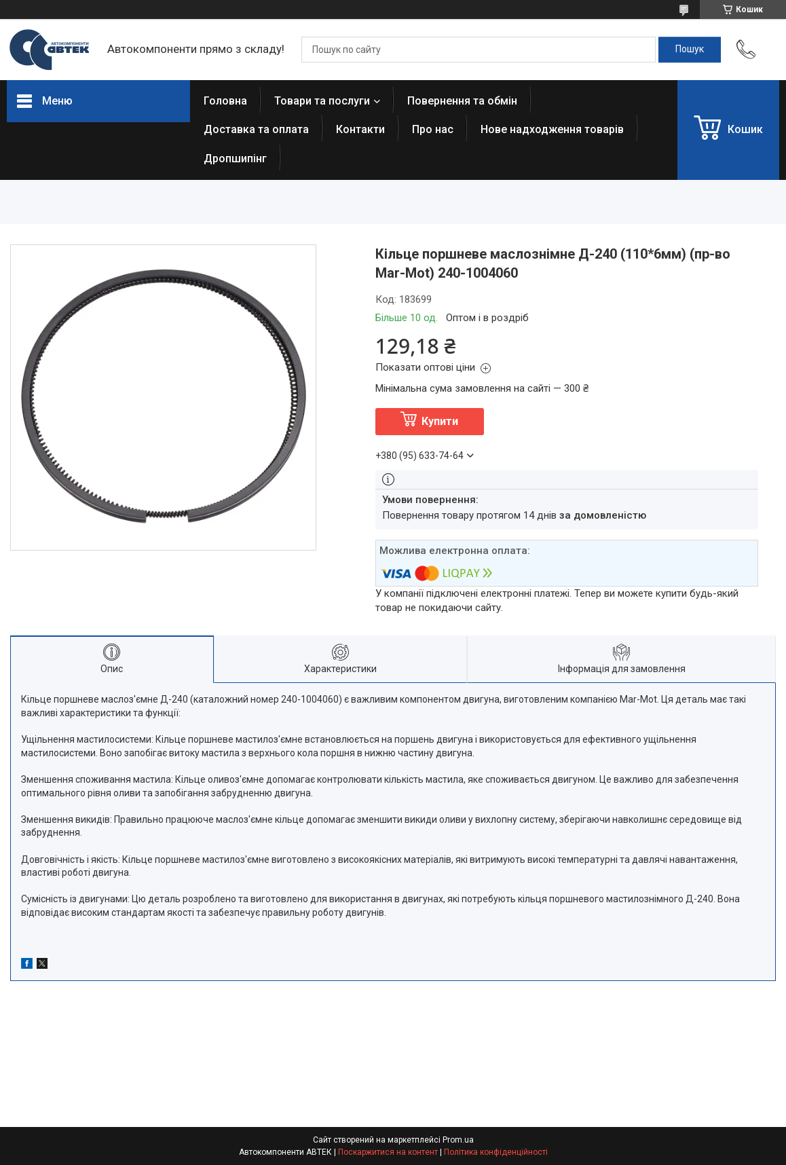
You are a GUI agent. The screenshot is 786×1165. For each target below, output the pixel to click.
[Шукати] (689, 49)
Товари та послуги (322, 100)
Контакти (360, 129)
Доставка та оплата (256, 129)
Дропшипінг (235, 158)
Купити (440, 421)
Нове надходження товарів (552, 129)
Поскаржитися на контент (388, 1152)
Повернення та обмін (462, 100)
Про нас (432, 129)
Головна (225, 100)
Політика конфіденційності (496, 1152)
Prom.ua (458, 1140)
